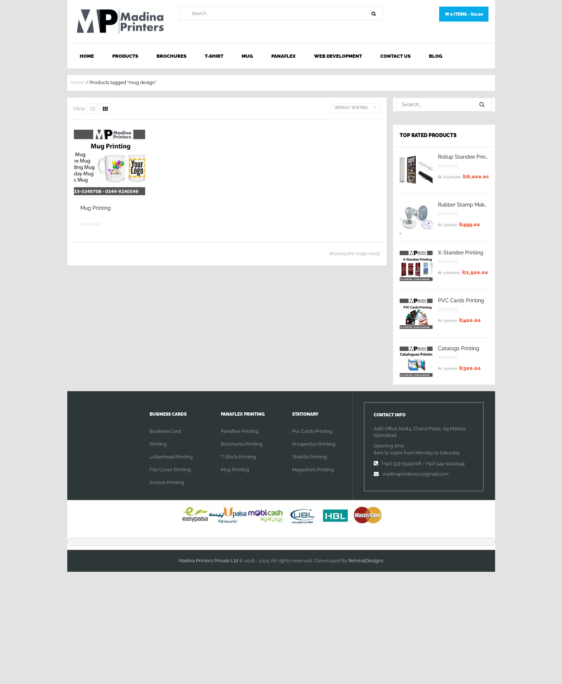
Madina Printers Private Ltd (208, 560)
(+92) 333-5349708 (401, 463)
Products (125, 56)
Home (87, 56)
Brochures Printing (242, 444)
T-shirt (214, 56)
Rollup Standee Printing (466, 157)
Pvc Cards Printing (312, 431)
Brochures (171, 56)
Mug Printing (95, 208)
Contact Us (395, 56)
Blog (435, 56)
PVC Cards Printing (461, 300)
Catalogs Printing (458, 348)
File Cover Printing (170, 469)
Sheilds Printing (309, 457)
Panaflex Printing (240, 431)
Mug (247, 56)
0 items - (464, 14)
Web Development (338, 56)
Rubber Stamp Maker (463, 205)
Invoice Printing (167, 482)
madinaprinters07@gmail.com (415, 474)
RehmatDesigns (365, 560)
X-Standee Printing (460, 253)
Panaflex (283, 56)
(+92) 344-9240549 (445, 463)
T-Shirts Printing (238, 457)
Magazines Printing (313, 469)
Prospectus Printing (313, 444)
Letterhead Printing (171, 457)
